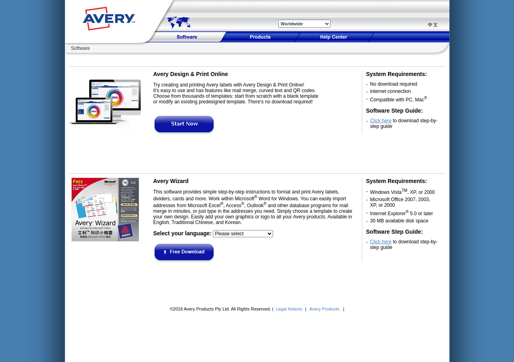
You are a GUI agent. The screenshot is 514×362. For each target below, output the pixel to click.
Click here (381, 120)
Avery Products (325, 308)
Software (80, 48)
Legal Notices (290, 308)
